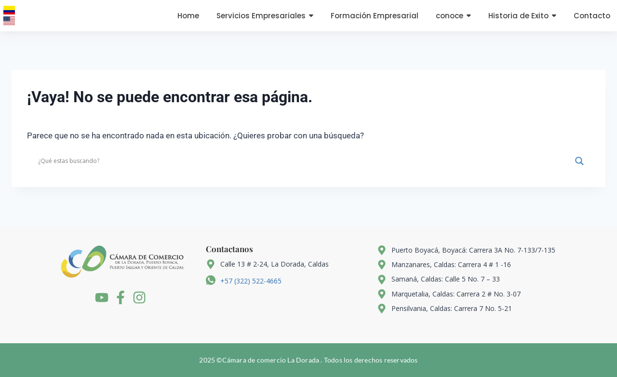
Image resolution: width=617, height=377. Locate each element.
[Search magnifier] (579, 161)
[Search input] (304, 161)
